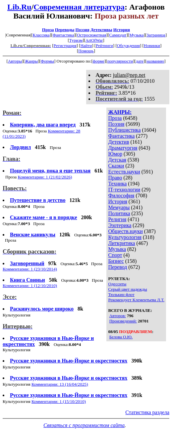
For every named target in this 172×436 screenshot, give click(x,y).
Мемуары (119, 207)
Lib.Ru (19, 7)
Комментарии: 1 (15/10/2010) (58, 401)
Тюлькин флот (121, 294)
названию (155, 61)
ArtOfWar (94, 40)
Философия (121, 195)
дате (140, 61)
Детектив (118, 142)
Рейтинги (104, 45)
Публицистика (124, 130)
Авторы (15, 61)
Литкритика (121, 243)
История (121, 29)
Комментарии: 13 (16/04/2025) (59, 384)
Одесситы (117, 283)
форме (98, 61)
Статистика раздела (147, 412)
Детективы (101, 29)
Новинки (152, 45)
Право (115, 177)
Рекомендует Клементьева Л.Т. (136, 299)
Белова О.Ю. (121, 336)
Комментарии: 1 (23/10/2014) (30, 268)
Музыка (136, 34)
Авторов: (117, 315)
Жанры (31, 61)
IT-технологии (124, 189)
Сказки (116, 166)
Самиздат (117, 34)
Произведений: (123, 320)
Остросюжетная (91, 34)
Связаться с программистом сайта (84, 425)
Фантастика (63, 34)
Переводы (65, 29)
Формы (47, 61)
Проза (48, 29)
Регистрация (65, 45)
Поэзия (82, 29)
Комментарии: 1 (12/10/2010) (30, 285)
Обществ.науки (125, 231)
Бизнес (116, 261)
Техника (117, 183)
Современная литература (79, 7)
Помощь (85, 50)
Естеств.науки (124, 171)
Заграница (155, 34)
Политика (119, 213)
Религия (117, 219)
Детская (117, 160)
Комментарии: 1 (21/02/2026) (45, 176)
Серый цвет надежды (127, 289)
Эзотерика (119, 225)
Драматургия (122, 148)
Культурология (124, 237)
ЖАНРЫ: (120, 112)
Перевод (117, 267)
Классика (41, 34)
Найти (86, 45)
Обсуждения (128, 45)
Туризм (76, 40)
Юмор (115, 154)
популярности (120, 61)
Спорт (115, 255)
